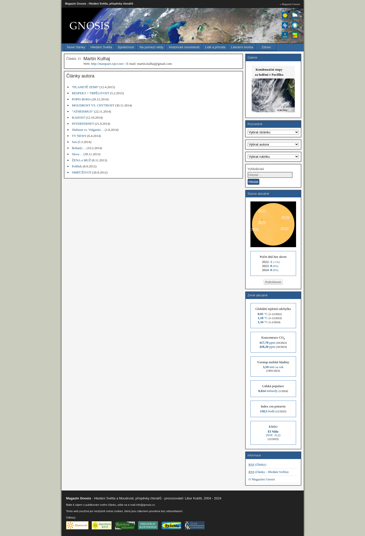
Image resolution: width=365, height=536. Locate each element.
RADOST (78, 117)
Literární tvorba (242, 47)
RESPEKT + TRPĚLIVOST (90, 93)
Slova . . (77, 154)
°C (263, 314)
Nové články (76, 47)
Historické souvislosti (184, 47)
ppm (267, 342)
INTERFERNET (83, 123)
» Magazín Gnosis (290, 4)
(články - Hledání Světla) (268, 472)
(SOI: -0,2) (273, 433)
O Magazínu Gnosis (262, 479)
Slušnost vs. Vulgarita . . (88, 130)
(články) (257, 464)
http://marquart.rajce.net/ (107, 64)
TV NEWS (79, 136)
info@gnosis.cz (145, 504)
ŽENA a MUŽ (81, 160)
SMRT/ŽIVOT (82, 172)
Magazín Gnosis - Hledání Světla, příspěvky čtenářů (99, 3)
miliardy (268, 391)
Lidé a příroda (215, 47)
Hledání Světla (101, 47)
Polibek (77, 166)
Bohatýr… (79, 148)
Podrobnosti (273, 282)
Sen (74, 142)
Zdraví (266, 47)
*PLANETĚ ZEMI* (85, 87)
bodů (267, 411)
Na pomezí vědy (151, 47)
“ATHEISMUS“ (83, 111)
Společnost (126, 47)
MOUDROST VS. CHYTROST (93, 105)
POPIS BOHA (81, 99)
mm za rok (273, 367)
